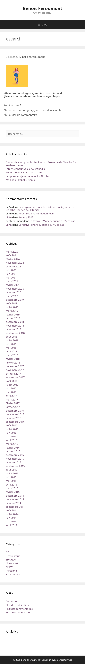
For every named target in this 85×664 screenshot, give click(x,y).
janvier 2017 (13, 407)
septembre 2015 (15, 466)
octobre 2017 (13, 373)
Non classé (14, 105)
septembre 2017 (15, 377)
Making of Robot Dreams (20, 180)
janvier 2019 (13, 318)
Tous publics (13, 574)
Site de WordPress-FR (18, 612)
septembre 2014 (15, 506)
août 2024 (11, 255)
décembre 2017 (15, 366)
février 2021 (13, 285)
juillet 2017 (12, 384)
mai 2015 (11, 480)
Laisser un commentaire (22, 115)
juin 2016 (11, 432)
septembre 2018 (15, 333)
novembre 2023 (15, 262)
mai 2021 (11, 277)
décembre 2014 (15, 495)
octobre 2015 (13, 462)
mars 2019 (12, 310)
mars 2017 (12, 399)
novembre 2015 (15, 458)
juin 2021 (11, 273)
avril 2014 (11, 525)
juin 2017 (11, 388)
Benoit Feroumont (42, 8)
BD (7, 552)
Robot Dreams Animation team (24, 172)
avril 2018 (11, 351)
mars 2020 (12, 296)
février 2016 (13, 447)
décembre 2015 (15, 455)
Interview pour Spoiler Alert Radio (25, 168)
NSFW (9, 567)
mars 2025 (12, 251)
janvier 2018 (13, 362)
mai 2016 (11, 436)
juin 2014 (11, 517)
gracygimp (33, 110)
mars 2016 (12, 443)
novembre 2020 (15, 288)
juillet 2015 (12, 473)
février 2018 (13, 358)
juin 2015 (11, 477)
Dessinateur (13, 556)
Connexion (12, 601)
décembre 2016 (15, 410)
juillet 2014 (12, 514)
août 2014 (11, 510)
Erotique (11, 559)
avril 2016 (11, 440)
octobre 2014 (13, 503)
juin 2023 (11, 270)
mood (45, 110)
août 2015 (11, 469)
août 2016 (11, 425)
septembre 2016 (15, 421)
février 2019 (13, 314)
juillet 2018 (12, 340)
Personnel (11, 570)
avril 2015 (11, 484)
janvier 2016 (13, 451)
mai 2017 (11, 392)
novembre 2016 (15, 414)
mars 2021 (12, 281)
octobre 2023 (13, 266)
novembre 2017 (15, 370)
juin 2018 (11, 344)
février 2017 (13, 403)
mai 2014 (11, 521)
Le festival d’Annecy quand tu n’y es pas (52, 221)
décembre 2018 (15, 321)
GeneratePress (64, 659)
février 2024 (13, 259)
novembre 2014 (15, 499)
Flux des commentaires (19, 608)
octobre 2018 (13, 329)
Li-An (9, 217)
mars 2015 (12, 488)
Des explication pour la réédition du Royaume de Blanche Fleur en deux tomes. (42, 163)
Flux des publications (18, 605)
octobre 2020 (13, 292)
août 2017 (11, 381)
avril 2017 (11, 395)
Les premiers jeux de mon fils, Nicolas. (28, 176)
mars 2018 (12, 355)
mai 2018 (11, 347)
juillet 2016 (12, 429)
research (55, 110)
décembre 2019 (15, 299)
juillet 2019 (12, 307)
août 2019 (11, 303)
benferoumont (17, 110)
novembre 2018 (15, 325)
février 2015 (13, 492)
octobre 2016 (13, 418)
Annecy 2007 (26, 217)
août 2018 (11, 336)
